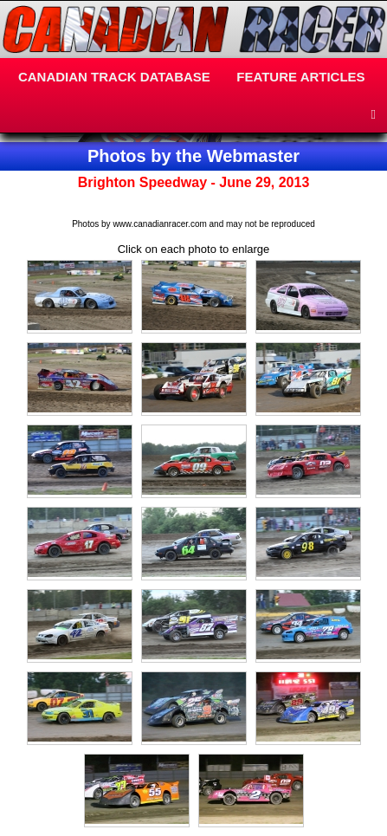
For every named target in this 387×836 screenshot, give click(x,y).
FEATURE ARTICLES (300, 76)
